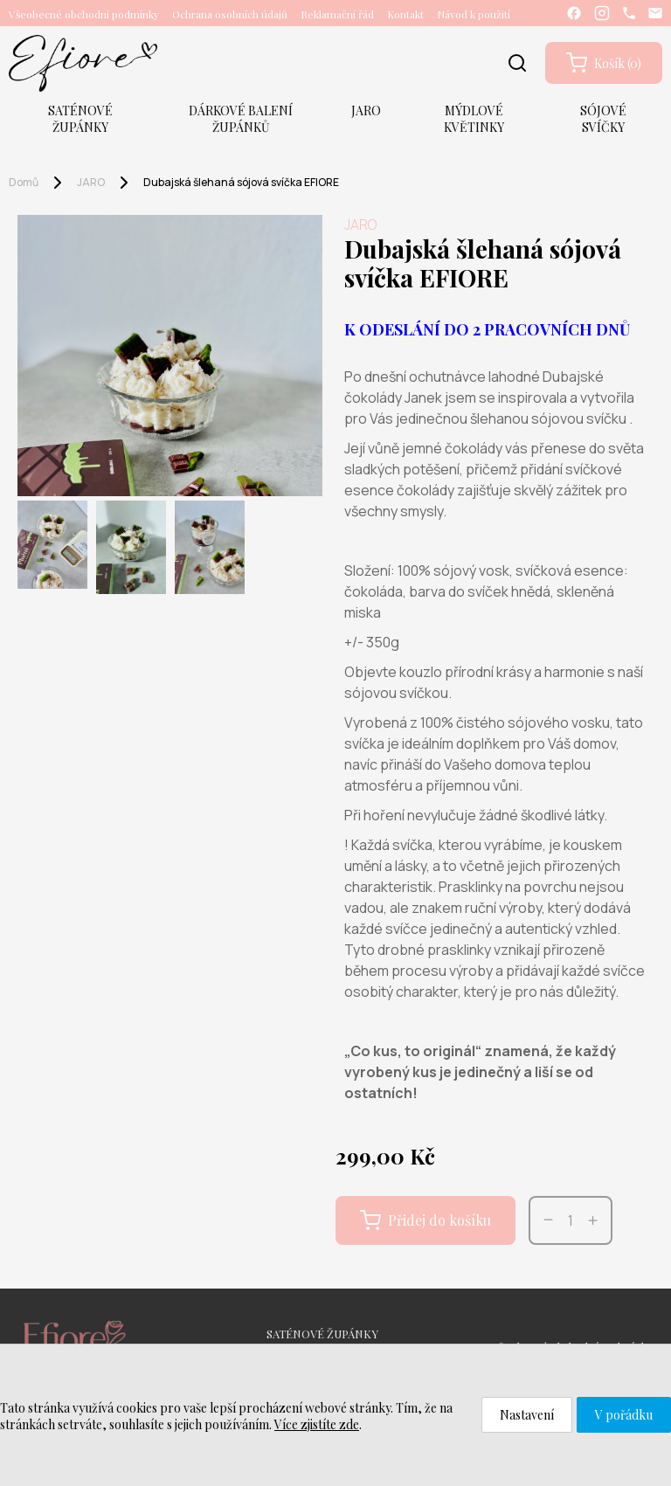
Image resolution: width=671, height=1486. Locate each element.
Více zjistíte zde (316, 1424)
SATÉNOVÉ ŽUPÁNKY (80, 118)
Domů (23, 182)
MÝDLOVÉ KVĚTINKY (474, 118)
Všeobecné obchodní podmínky (84, 14)
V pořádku (624, 1415)
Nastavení (527, 1415)
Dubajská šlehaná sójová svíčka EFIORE (241, 182)
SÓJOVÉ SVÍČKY (603, 118)
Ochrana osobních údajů (229, 14)
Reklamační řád (337, 14)
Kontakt (405, 14)
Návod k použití (473, 14)
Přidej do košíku (425, 1220)
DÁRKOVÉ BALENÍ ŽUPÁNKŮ (241, 118)
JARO (366, 110)
